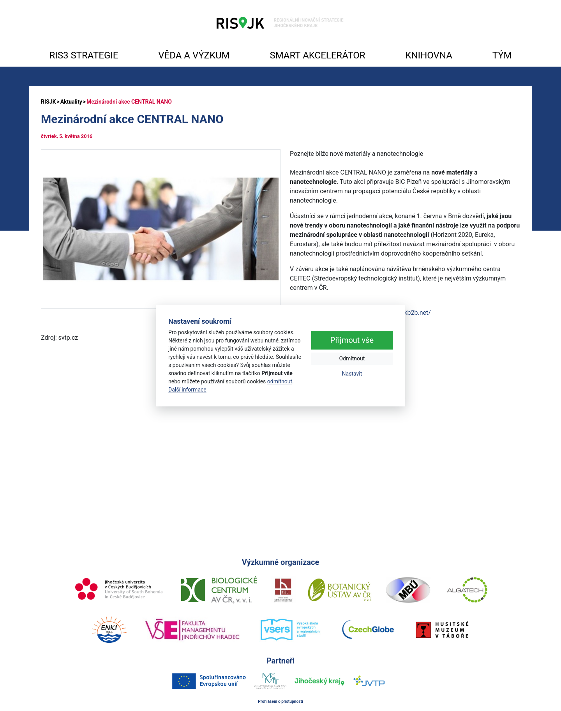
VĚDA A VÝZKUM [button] (193, 55)
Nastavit (352, 374)
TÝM (502, 55)
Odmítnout (352, 359)
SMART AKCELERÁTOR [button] (317, 55)
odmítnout (279, 381)
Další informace (187, 389)
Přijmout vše (352, 340)
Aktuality (71, 102)
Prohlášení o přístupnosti (280, 701)
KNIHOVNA (428, 55)
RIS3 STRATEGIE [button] (83, 55)
